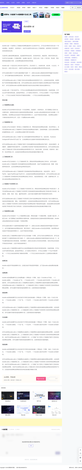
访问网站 (27, 31)
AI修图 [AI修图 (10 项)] (66, 36)
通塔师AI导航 (11, 467)
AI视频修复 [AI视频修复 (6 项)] (67, 60)
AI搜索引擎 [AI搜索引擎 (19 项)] (67, 48)
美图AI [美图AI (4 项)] (76, 67)
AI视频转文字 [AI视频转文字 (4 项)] (73, 60)
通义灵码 (7, 415)
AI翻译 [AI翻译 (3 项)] (78, 55)
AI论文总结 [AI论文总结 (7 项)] (67, 62)
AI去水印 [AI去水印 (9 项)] (77, 36)
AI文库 (12, 2)
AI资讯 (7, 2)
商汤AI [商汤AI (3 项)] (72, 64)
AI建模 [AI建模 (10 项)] (71, 43)
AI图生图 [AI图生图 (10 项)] (66, 43)
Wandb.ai (7, 401)
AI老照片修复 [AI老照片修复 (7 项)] (67, 57)
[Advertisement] (31, 38)
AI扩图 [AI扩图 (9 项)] (66, 46)
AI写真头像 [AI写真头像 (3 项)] (71, 36)
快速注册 (79, 7)
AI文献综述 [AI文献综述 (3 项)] (67, 50)
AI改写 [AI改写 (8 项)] (72, 48)
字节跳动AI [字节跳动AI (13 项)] (77, 64)
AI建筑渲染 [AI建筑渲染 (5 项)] (76, 43)
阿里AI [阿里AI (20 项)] (66, 71)
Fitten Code (39, 415)
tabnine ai (54, 401)
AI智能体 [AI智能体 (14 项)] (72, 50)
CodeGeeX (23, 401)
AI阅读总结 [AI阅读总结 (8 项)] (67, 64)
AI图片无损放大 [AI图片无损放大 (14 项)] (68, 41)
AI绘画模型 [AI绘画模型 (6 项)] (73, 55)
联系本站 (2, 2)
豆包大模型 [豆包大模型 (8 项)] (71, 69)
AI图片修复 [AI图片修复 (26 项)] (77, 39)
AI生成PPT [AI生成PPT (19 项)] (67, 55)
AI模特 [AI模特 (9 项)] (66, 53)
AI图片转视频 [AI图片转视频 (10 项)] (75, 41)
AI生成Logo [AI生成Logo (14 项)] (75, 53)
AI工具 (12, 7)
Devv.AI (54, 415)
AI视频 (46, 7)
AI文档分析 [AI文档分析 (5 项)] (77, 48)
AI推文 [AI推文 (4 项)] (74, 46)
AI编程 (26, 21)
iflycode (23, 415)
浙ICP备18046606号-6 (21, 467)
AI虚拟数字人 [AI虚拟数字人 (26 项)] (74, 57)
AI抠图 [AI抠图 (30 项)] (70, 46)
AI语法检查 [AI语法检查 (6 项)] (73, 62)
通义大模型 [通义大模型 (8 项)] (77, 69)
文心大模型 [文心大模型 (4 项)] (67, 67)
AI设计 (35, 7)
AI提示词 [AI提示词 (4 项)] (79, 46)
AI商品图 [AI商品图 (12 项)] (71, 39)
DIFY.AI (39, 401)
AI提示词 (34, 2)
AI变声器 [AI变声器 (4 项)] (66, 39)
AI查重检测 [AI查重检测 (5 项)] (78, 50)
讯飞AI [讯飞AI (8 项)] (66, 69)
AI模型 (23, 2)
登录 (73, 7)
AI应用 (18, 2)
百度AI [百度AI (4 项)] (72, 67)
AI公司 (28, 2)
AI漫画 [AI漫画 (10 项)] (70, 53)
